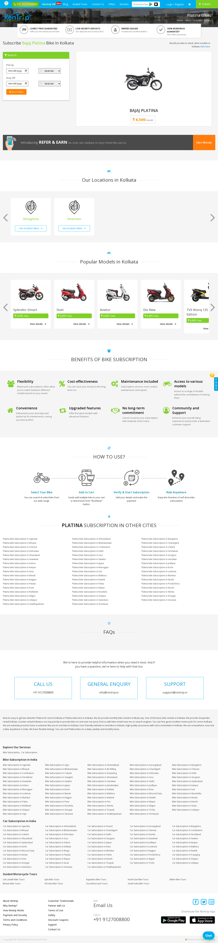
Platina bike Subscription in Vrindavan (90, 604)
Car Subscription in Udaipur (185, 862)
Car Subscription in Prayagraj (186, 854)
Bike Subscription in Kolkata (101, 789)
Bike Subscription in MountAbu (187, 793)
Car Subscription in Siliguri (142, 858)
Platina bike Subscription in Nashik (88, 579)
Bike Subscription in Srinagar (59, 809)
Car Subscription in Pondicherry (145, 854)
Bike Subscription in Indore (16, 785)
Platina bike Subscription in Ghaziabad (21, 555)
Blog (65, 4)
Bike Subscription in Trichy (142, 809)
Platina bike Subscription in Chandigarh (160, 542)
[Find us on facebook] (195, 902)
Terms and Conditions (15, 919)
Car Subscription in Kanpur (185, 842)
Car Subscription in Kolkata (58, 846)
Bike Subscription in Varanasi (59, 813)
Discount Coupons (58, 919)
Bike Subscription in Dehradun (144, 773)
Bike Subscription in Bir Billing (102, 769)
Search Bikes (16, 91)
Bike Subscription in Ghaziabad (102, 777)
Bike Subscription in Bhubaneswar (61, 769)
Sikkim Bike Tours (177, 879)
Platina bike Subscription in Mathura (89, 575)
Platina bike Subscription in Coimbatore (91, 547)
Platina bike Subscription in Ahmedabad (91, 538)
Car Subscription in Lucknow (143, 846)
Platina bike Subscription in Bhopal (19, 542)
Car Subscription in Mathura (185, 846)
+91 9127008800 (111, 919)
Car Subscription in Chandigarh (102, 830)
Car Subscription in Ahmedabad (60, 826)
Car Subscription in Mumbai (101, 850)
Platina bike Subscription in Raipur (88, 587)
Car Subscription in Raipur (57, 858)
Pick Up (10, 64)
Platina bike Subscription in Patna (88, 583)
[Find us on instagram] (211, 902)
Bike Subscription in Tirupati (101, 809)
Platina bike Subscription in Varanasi (159, 599)
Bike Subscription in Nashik (143, 797)
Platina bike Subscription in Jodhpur (159, 563)
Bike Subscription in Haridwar (102, 781)
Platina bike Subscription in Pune (18, 587)
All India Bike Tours (54, 883)
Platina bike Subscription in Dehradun (21, 551)
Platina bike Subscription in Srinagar (159, 595)
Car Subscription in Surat (57, 862)
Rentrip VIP (49, 4)
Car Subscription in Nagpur (143, 850)
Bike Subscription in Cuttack (58, 773)
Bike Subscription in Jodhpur (143, 785)
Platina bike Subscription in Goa (87, 555)
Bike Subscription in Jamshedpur (103, 785)
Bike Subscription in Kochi (57, 789)
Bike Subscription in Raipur (142, 801)
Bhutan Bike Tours (11, 883)
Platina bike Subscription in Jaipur (88, 563)
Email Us (102, 905)
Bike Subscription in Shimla (100, 805)
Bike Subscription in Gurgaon (186, 777)
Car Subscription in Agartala (16, 826)
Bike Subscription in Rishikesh (17, 805)
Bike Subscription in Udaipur (185, 809)
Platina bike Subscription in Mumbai (159, 575)
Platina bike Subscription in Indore (19, 563)
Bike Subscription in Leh (183, 789)
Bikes (188, 20)
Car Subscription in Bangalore (186, 826)
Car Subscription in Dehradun (59, 834)
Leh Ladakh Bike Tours (13, 879)
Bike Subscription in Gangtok (59, 777)
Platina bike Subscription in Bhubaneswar (92, 542)
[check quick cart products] (189, 4)
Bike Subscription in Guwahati (17, 781)
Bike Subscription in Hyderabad (187, 781)
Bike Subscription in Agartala (16, 765)
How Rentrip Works (13, 910)
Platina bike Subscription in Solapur (89, 595)
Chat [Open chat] (208, 935)
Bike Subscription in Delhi (184, 773)
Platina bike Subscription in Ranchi (158, 587)
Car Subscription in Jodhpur (143, 842)
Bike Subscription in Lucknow (17, 793)
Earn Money (204, 142)
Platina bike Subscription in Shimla (158, 591)
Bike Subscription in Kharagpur (17, 789)
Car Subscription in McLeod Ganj (18, 850)
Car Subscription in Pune (14, 858)
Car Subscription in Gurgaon (101, 838)
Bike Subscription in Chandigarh (145, 769)
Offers (111, 4)
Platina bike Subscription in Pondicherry (161, 583)
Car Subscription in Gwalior (185, 838)
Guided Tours (80, 4)
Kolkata (198, 20)
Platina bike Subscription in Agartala (20, 538)
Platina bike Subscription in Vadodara (90, 599)
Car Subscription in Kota (99, 846)
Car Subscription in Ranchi (100, 858)
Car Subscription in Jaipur (100, 842)
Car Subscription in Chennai (143, 830)
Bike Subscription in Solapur (16, 809)
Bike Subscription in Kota (142, 789)
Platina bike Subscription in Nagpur (20, 579)
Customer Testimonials (61, 900)
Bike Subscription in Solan (184, 805)
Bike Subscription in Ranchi (185, 801)
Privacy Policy (10, 924)
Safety (51, 915)
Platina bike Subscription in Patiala (19, 583)
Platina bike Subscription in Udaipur (20, 599)
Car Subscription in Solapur (185, 858)
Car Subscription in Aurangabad (145, 826)
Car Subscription (29, 752)
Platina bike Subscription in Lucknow (159, 571)
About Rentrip (10, 900)
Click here (205, 46)
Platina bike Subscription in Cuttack (158, 547)
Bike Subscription (11, 752)
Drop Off (10, 77)
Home (180, 20)
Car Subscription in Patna (100, 854)
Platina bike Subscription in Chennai (20, 547)
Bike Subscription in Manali (58, 793)
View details (38, 324)
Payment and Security (15, 915)
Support (52, 924)
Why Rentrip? (10, 905)
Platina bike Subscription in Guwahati (20, 559)
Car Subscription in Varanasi (58, 866)
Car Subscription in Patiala (57, 854)
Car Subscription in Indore (57, 842)
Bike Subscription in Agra (57, 765)
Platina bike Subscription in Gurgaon (159, 555)
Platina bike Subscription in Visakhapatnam (23, 604)
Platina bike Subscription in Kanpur (19, 567)
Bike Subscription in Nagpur (58, 797)
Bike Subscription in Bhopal (16, 769)
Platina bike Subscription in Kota (18, 571)
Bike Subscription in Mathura (101, 793)
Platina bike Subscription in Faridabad (160, 551)
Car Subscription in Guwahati (144, 838)
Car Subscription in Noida (15, 854)
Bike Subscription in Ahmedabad (103, 765)
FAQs (216, 384)
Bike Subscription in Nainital (101, 797)
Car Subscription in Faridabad (186, 834)
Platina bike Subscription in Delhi (87, 551)
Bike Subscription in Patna (15, 801)
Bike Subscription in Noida (184, 797)
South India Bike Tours (138, 883)
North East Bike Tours (138, 879)
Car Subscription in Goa (56, 838)
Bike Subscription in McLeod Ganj (146, 793)
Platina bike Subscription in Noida (158, 579)
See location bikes (30, 228)
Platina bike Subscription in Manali (19, 575)
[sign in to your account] (175, 4)
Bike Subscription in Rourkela (59, 805)
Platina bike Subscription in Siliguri (19, 595)
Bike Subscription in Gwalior (58, 781)
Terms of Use (55, 910)
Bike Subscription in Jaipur (57, 785)
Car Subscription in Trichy (142, 862)
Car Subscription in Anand (100, 826)
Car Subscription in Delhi (99, 834)
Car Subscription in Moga (57, 850)
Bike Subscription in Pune (57, 801)
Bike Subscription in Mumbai (16, 797)
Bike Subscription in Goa (141, 777)
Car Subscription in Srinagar (16, 862)
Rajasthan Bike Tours (96, 879)
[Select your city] (206, 4)
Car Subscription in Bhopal (16, 830)
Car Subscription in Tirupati (101, 862)
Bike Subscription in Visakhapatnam (105, 813)
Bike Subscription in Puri (99, 801)
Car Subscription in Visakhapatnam (104, 866)
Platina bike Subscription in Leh (87, 571)
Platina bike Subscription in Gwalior (89, 559)
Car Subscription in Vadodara (17, 866)
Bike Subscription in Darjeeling (102, 773)
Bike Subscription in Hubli (142, 781)
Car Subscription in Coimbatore (187, 830)
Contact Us (98, 4)
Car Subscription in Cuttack (16, 834)
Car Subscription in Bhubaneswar (61, 830)
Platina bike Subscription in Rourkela (89, 591)
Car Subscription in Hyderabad (18, 842)
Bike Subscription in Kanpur (185, 785)
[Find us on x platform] (203, 902)
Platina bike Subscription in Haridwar (159, 559)
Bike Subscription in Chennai (185, 769)
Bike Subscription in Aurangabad (145, 765)
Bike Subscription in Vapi (15, 813)
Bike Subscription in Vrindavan (144, 813)
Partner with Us (56, 905)
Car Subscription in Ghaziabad (17, 838)
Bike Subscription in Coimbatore (18, 773)
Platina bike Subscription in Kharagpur (90, 567)
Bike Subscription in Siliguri (142, 805)
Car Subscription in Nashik (184, 850)
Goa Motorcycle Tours (97, 883)
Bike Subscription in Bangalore (187, 765)
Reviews (124, 4)
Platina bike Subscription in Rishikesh (20, 591)
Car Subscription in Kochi (15, 846)
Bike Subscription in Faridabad (17, 777)
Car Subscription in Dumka (142, 834)
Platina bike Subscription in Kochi (157, 567)
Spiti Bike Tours (52, 879)
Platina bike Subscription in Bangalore (160, 538)
